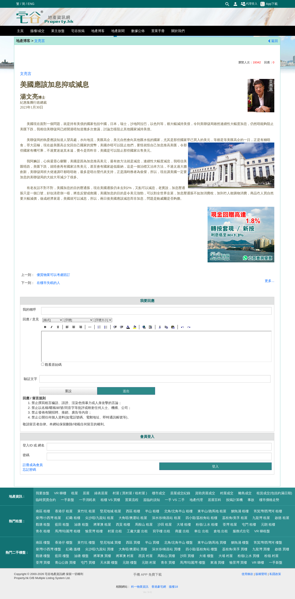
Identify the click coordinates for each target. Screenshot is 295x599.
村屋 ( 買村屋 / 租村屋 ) (130, 493)
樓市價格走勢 (269, 500)
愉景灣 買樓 (238, 562)
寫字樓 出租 (161, 531)
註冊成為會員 (33, 465)
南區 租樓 (43, 511)
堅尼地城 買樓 (110, 542)
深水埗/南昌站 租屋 (166, 518)
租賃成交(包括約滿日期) (274, 493)
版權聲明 (261, 574)
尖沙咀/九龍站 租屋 (99, 518)
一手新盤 (67, 500)
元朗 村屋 (149, 562)
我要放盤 (42, 493)
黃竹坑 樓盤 (86, 542)
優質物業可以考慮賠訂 (53, 275)
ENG (31, 4)
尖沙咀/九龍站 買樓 (99, 549)
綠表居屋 (101, 493)
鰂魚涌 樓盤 (240, 542)
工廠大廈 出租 (137, 531)
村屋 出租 (115, 531)
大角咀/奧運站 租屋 (133, 518)
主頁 (20, 31)
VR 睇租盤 (262, 531)
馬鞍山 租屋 (144, 524)
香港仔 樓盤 (64, 542)
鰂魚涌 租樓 (240, 511)
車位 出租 (201, 531)
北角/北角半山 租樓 (178, 511)
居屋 (86, 493)
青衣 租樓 (43, 531)
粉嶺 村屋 (271, 556)
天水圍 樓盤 (109, 562)
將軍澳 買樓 (102, 556)
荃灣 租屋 (230, 524)
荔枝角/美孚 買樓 (234, 549)
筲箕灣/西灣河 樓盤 (268, 542)
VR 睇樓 (60, 493)
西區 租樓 (133, 511)
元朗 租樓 (268, 524)
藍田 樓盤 (62, 556)
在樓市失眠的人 (48, 283)
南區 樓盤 (43, 542)
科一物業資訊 (139, 586)
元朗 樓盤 (130, 562)
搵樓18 (173, 586)
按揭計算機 (234, 500)
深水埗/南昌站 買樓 (166, 549)
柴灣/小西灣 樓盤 (48, 549)
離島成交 (245, 493)
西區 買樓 (133, 542)
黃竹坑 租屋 (86, 511)
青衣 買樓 (168, 562)
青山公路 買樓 (65, 562)
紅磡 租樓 (73, 518)
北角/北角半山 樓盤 (178, 542)
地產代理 (196, 500)
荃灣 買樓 (43, 562)
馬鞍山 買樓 (166, 556)
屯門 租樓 (249, 524)
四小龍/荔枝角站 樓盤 (201, 549)
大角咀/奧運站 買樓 (133, 549)
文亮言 (39, 41)
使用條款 (247, 574)
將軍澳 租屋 (102, 524)
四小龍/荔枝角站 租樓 (201, 518)
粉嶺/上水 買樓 (248, 556)
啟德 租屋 (282, 518)
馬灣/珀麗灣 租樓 (67, 531)
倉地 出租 (221, 531)
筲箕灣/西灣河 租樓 (268, 511)
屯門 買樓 (88, 562)
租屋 (74, 493)
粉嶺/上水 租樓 (207, 524)
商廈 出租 (182, 531)
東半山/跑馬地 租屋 (212, 511)
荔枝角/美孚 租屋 (234, 518)
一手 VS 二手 (174, 500)
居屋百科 (214, 500)
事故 (251, 500)
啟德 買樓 (282, 549)
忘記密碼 (29, 469)
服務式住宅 (241, 531)
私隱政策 (275, 574)
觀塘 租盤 (43, 524)
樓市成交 (158, 493)
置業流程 (131, 500)
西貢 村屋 (145, 556)
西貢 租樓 (123, 524)
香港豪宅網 (159, 586)
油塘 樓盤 (81, 556)
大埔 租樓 (184, 524)
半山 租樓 (152, 511)
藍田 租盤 (62, 524)
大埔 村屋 (225, 556)
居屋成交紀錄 (180, 493)
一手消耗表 (87, 500)
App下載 (269, 4)
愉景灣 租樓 (94, 531)
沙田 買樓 (187, 556)
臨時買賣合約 (46, 500)
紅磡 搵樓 (73, 549)
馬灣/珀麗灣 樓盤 (192, 562)
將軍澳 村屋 (124, 556)
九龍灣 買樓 (261, 549)
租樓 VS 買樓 (110, 500)
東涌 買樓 (217, 562)
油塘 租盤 (81, 524)
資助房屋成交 (205, 493)
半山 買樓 (152, 542)
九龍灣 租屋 (261, 518)
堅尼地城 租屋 (110, 511)
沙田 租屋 (165, 524)
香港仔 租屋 (64, 511)
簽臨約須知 (151, 500)
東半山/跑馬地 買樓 (212, 542)
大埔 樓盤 (206, 556)
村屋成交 (226, 493)
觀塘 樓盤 (43, 556)
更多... (269, 281)
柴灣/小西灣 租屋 (48, 518)
